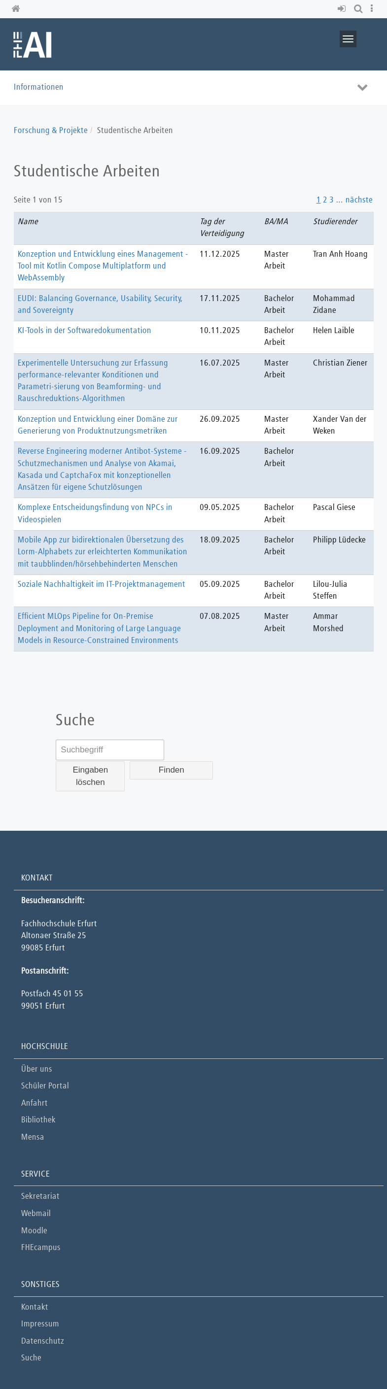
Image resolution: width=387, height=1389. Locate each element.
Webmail (36, 1214)
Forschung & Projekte (51, 131)
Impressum (40, 1324)
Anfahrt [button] (34, 1103)
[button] (343, 9)
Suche (31, 1358)
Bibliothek (38, 1120)
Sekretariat (40, 1196)
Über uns (36, 1069)
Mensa (32, 1137)
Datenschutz (42, 1341)
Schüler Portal (45, 1086)
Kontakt (34, 1307)
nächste (359, 200)
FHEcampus (41, 1248)
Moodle (34, 1231)
